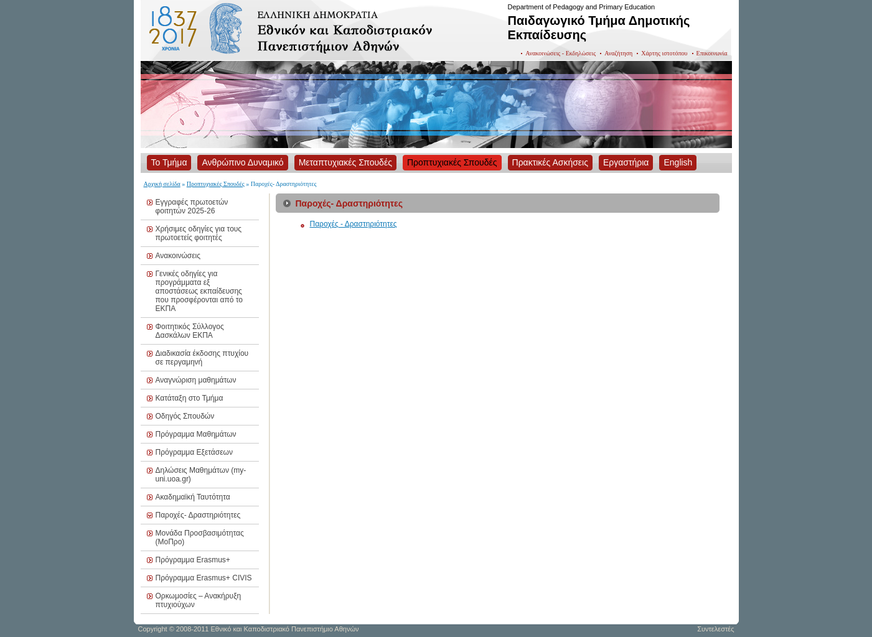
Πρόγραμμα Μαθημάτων (196, 434)
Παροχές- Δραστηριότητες (198, 515)
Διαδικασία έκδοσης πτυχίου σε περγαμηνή (202, 357)
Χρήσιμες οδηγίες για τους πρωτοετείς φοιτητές (199, 233)
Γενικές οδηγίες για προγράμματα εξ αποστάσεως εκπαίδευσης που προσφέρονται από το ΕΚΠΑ (199, 291)
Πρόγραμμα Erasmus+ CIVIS (204, 578)
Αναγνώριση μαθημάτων (196, 380)
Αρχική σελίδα (162, 183)
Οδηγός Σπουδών (185, 416)
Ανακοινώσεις (178, 255)
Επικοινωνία (712, 53)
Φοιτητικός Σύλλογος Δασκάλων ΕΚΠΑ (190, 331)
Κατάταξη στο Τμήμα (189, 398)
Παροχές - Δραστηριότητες (353, 224)
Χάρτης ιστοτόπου (664, 53)
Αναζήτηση (618, 53)
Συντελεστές (715, 629)
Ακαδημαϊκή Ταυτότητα (193, 497)
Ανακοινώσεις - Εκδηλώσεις (560, 53)
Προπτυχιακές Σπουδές (216, 183)
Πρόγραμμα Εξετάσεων (194, 452)
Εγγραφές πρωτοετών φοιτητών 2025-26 (192, 206)
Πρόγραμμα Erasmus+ (193, 560)
